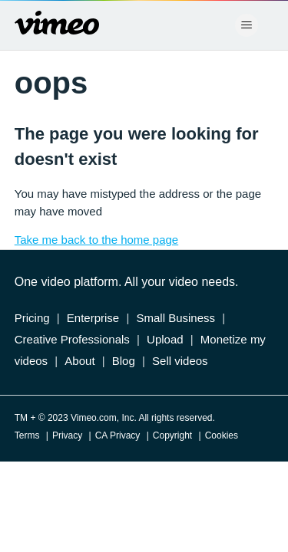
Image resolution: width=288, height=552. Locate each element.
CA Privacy (118, 435)
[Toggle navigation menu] (246, 25)
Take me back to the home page (96, 239)
